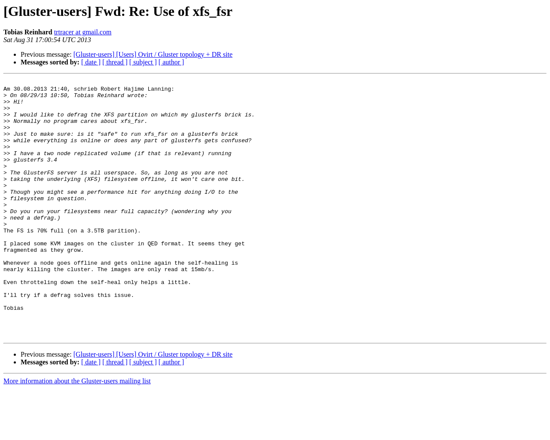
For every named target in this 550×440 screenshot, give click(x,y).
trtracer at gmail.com (83, 32)
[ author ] (171, 62)
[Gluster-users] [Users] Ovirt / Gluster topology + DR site (152, 54)
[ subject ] (143, 62)
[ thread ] (115, 62)
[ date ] (91, 62)
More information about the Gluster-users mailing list (77, 432)
